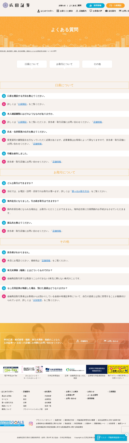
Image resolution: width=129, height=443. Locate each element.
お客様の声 (106, 11)
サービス (5, 399)
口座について (32, 64)
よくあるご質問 (75, 5)
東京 (24, 399)
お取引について (64, 64)
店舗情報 (97, 122)
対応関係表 (78, 423)
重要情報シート (100, 423)
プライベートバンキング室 (33, 409)
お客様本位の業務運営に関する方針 (49, 423)
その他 (97, 64)
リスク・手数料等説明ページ (113, 438)
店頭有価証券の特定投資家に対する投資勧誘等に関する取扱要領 (59, 427)
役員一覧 (48, 406)
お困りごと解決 (75, 11)
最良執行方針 (69, 420)
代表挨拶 (48, 396)
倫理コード (122, 423)
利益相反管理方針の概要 (86, 420)
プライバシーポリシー (44, 420)
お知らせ (62, 5)
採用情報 (90, 398)
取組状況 (68, 423)
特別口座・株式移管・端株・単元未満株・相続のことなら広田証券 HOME (23, 51)
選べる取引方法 (7, 402)
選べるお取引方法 (80, 191)
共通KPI (88, 423)
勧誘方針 (58, 420)
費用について (6, 409)
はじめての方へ (56, 11)
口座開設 (22, 104)
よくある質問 (92, 395)
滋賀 (24, 406)
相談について (6, 406)
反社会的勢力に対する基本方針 (109, 420)
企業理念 (48, 399)
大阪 (24, 396)
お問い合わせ (71, 398)
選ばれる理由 (6, 396)
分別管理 (37, 300)
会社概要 (48, 402)
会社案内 (121, 11)
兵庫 (24, 402)
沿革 (46, 409)
